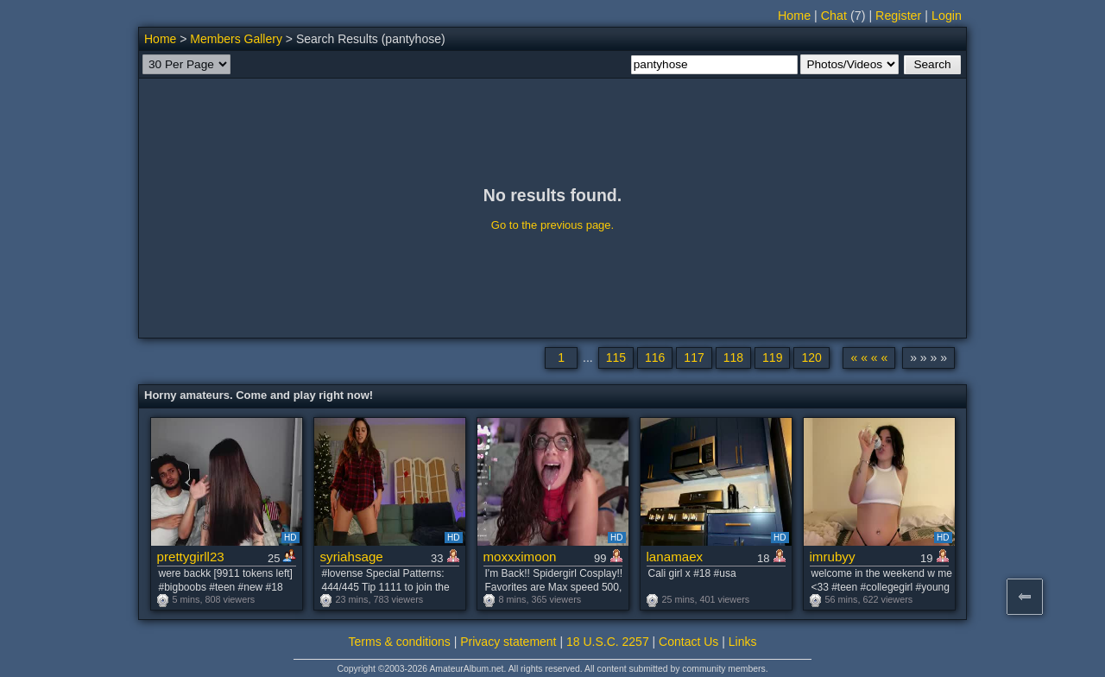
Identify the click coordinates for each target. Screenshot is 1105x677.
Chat (834, 15)
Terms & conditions (400, 642)
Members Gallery (236, 39)
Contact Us (688, 642)
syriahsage (351, 556)
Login (946, 15)
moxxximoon (520, 556)
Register (898, 15)
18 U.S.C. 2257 (607, 642)
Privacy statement (508, 642)
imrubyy (833, 556)
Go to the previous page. (552, 224)
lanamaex (675, 556)
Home (794, 15)
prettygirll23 (190, 556)
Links (743, 642)
